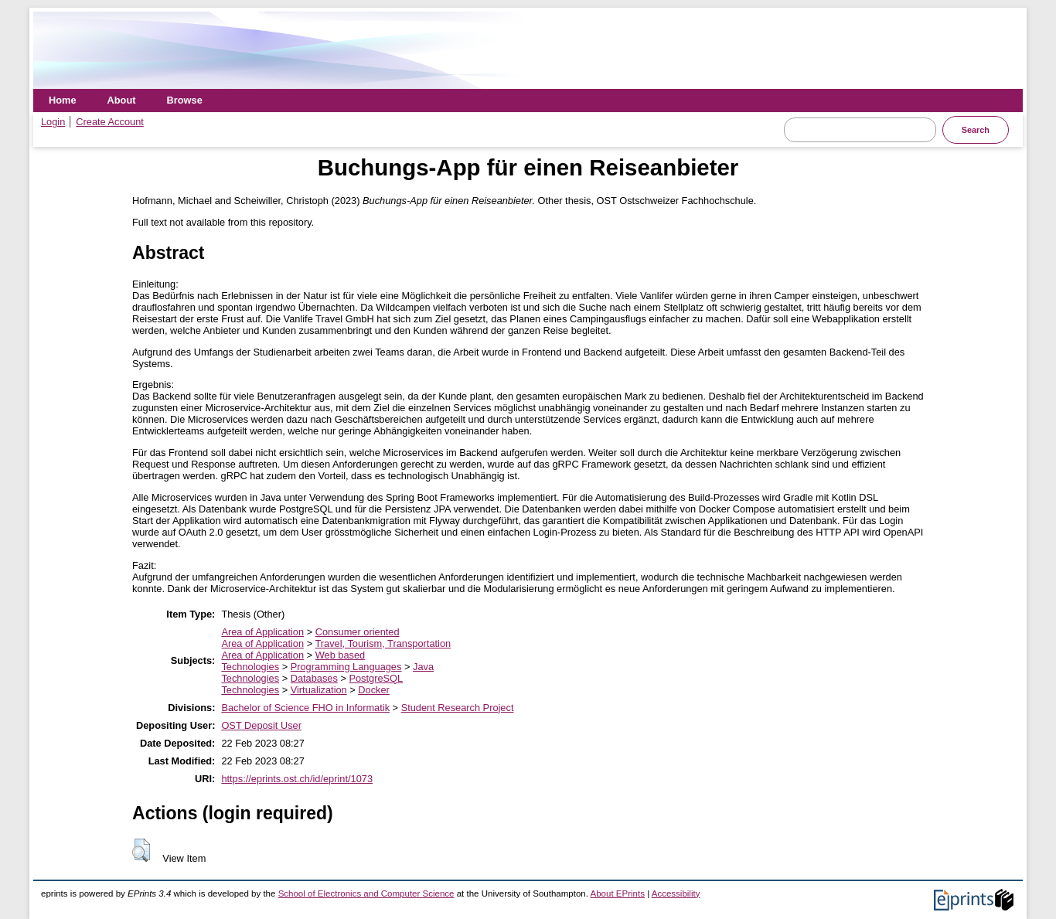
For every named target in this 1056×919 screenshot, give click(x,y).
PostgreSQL (376, 678)
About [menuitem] (121, 100)
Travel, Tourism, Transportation (383, 643)
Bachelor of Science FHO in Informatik (305, 707)
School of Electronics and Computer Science (366, 893)
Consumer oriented (357, 632)
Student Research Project (457, 707)
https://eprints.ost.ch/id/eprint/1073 (297, 779)
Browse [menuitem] (185, 100)
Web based (340, 655)
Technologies (250, 666)
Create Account (110, 122)
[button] (141, 850)
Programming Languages (346, 666)
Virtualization (319, 690)
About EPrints (618, 893)
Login (53, 122)
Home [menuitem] (63, 100)
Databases (314, 678)
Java (423, 666)
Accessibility (676, 893)
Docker (374, 690)
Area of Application (262, 632)
